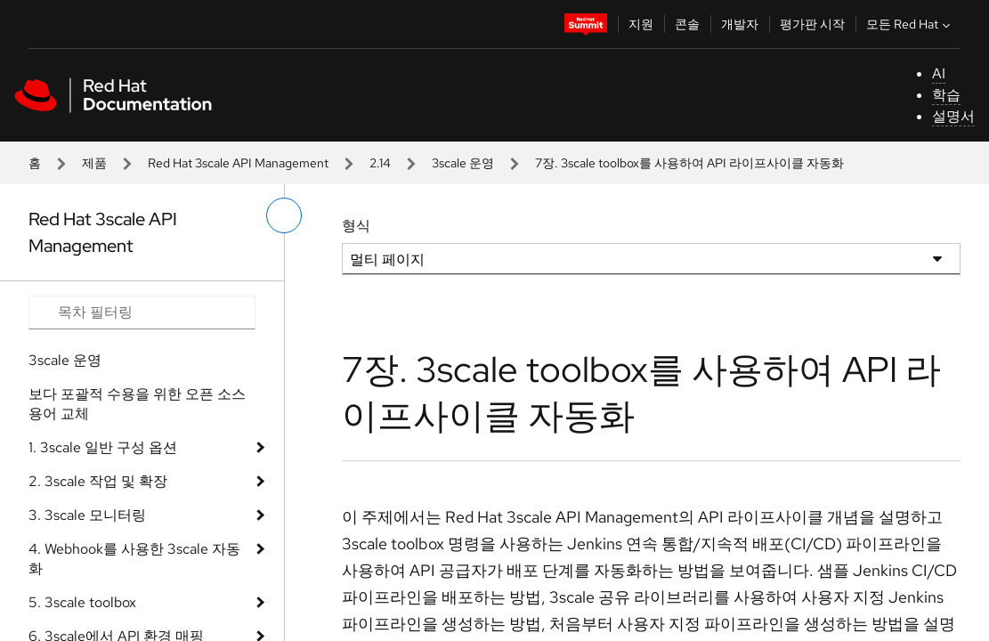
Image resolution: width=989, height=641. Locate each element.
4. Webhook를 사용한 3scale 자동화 (134, 559)
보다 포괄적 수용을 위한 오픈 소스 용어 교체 (137, 404)
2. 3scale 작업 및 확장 (97, 481)
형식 (356, 225)
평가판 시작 (812, 24)
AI (938, 73)
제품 (94, 163)
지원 (640, 24)
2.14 (380, 163)
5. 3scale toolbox (82, 602)
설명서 (953, 116)
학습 (946, 94)
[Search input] (141, 312)
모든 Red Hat (910, 24)
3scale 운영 (463, 163)
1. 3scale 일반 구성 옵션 (102, 447)
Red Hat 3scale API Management (238, 163)
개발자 (739, 24)
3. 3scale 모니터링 (87, 515)
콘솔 (687, 24)
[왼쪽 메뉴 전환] (284, 215)
